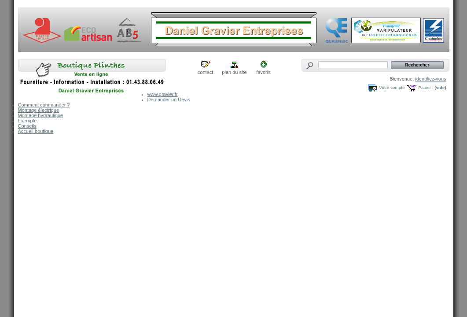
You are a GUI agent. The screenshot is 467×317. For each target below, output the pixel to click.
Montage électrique (38, 110)
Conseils (27, 126)
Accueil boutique (36, 131)
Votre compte (391, 87)
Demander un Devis (168, 99)
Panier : (425, 87)
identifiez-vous (430, 78)
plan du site (234, 72)
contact (205, 72)
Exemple (27, 120)
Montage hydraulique (40, 115)
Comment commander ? (44, 104)
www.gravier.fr (162, 94)
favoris (263, 72)
